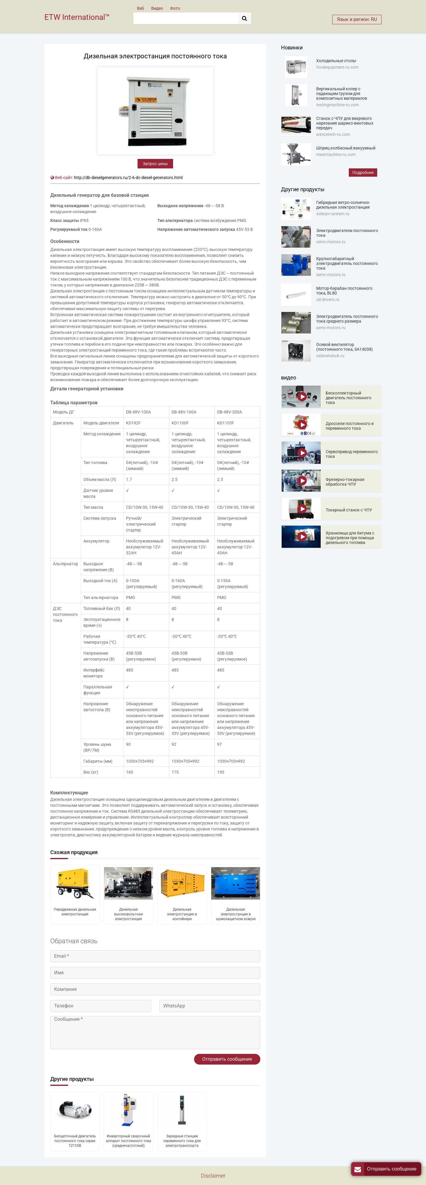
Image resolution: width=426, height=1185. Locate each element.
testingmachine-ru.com (337, 104)
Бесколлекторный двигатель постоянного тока (348, 398)
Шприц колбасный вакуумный (345, 148)
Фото (175, 8)
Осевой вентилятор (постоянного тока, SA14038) (344, 347)
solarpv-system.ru (332, 213)
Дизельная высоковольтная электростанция (128, 914)
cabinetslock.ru (330, 355)
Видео (157, 8)
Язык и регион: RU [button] (357, 19)
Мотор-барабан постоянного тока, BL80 (344, 290)
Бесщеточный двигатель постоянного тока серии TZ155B (75, 1141)
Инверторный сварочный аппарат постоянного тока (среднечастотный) (128, 1141)
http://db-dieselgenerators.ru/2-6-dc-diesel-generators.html (128, 177)
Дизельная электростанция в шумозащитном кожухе (236, 914)
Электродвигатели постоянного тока (347, 233)
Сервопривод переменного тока (352, 454)
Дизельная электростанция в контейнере (182, 914)
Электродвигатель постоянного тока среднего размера (347, 318)
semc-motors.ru (331, 241)
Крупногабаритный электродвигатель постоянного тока (347, 263)
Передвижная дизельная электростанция (75, 911)
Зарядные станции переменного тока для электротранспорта (182, 1141)
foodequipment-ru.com (337, 67)
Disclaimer (213, 1176)
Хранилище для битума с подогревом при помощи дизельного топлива (350, 538)
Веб (140, 8)
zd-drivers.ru (327, 299)
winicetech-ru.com (333, 134)
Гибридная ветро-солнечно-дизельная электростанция (343, 205)
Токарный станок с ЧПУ (349, 510)
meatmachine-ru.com (336, 154)
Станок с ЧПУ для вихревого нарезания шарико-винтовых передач (344, 123)
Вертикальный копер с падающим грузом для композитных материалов (341, 93)
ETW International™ (77, 17)
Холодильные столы (336, 60)
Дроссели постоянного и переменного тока (350, 426)
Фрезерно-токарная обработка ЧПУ (345, 482)
